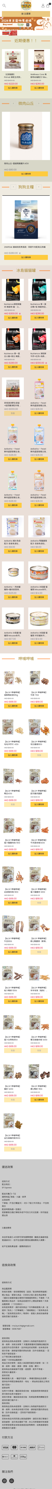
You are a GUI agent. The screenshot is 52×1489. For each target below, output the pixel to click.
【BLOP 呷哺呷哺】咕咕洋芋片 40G (12, 743)
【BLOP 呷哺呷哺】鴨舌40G (12, 792)
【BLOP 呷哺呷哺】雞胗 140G (12, 1061)
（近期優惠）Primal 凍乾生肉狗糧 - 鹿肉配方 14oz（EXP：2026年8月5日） (12, 76)
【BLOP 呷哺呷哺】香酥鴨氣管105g (12, 694)
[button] (20, 28)
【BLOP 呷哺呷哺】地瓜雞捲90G (38, 743)
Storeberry (31, 1474)
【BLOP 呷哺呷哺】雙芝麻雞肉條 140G (38, 1016)
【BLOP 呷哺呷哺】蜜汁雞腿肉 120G (38, 890)
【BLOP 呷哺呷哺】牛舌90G (12, 940)
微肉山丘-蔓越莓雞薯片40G (16, 163)
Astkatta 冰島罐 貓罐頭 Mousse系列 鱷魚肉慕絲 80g (12, 634)
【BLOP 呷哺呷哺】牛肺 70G (38, 694)
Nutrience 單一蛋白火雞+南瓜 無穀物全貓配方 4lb (12, 355)
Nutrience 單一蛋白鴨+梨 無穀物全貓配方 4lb (39, 305)
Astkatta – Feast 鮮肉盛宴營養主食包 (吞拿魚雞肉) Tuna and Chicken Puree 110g (39, 496)
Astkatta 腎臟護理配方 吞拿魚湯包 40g (38, 542)
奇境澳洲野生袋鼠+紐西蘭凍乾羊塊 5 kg (12, 404)
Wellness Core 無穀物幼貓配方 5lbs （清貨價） (38, 76)
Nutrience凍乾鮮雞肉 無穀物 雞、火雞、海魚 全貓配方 (12, 305)
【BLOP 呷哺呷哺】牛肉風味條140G (38, 841)
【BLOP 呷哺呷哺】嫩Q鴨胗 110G (38, 1061)
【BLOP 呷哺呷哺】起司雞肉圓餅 (38, 792)
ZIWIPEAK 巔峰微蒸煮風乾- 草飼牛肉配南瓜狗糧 (25, 247)
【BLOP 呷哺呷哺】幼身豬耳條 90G (12, 890)
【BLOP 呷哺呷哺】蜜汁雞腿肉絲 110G (12, 841)
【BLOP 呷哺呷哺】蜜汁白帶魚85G (12, 1016)
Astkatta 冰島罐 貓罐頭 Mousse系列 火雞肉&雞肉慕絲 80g (38, 588)
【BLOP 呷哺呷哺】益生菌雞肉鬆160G (12, 1105)
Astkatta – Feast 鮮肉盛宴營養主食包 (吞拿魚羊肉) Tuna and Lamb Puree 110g (39, 450)
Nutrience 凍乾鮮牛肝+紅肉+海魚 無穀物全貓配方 (38, 355)
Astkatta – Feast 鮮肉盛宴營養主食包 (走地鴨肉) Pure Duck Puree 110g (39, 404)
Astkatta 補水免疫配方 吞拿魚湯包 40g (12, 542)
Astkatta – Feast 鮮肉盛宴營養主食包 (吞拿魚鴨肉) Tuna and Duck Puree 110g (13, 450)
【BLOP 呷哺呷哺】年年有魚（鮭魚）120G (38, 989)
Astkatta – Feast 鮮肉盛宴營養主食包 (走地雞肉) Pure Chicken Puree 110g (13, 496)
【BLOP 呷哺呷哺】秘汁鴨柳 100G (12, 989)
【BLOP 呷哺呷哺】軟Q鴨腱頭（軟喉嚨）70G (38, 940)
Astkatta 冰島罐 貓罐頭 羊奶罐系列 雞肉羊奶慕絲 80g (38, 634)
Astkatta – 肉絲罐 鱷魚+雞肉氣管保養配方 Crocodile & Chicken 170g (12, 588)
